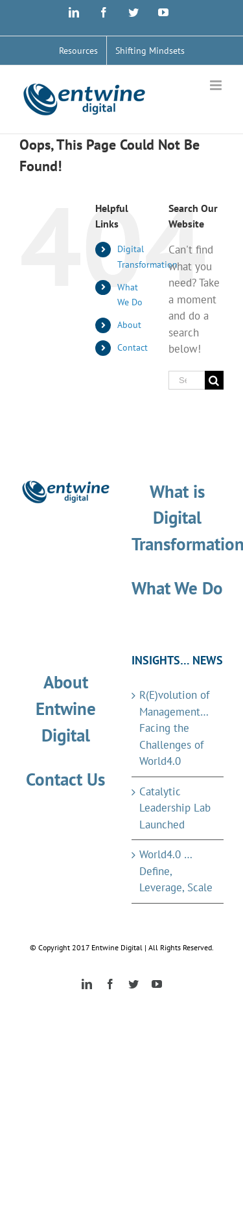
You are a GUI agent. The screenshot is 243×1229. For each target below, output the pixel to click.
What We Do (177, 588)
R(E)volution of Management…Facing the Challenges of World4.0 (174, 728)
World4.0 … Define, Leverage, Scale (176, 871)
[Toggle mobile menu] (217, 85)
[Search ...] (186, 380)
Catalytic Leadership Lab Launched (175, 808)
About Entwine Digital (66, 708)
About (129, 325)
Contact (132, 347)
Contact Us (65, 779)
